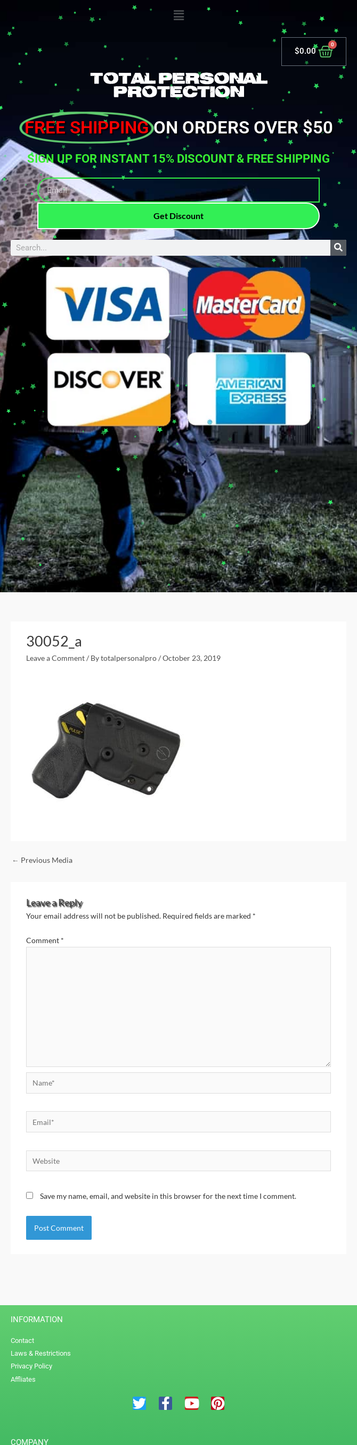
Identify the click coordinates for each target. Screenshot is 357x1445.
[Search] (338, 248)
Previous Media (42, 859)
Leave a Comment (55, 657)
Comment (45, 940)
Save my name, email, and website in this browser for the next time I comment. (168, 1195)
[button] (178, 16)
